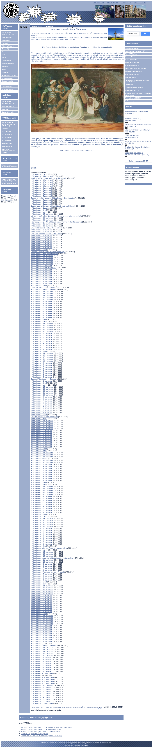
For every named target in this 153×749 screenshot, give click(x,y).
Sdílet (33, 168)
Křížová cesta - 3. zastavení (41, 244)
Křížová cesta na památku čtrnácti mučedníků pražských (52, 558)
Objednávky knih (7, 112)
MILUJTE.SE (140, 2)
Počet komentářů (77, 707)
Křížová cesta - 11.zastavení (42, 184)
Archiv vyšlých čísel (9, 183)
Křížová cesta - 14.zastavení (42, 176)
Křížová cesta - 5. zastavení (41, 240)
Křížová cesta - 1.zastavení (41, 208)
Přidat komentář (91, 707)
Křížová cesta (36, 644)
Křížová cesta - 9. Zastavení (41, 657)
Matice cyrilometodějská (133, 71)
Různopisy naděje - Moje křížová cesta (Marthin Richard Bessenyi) (56, 222)
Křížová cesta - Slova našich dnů (43, 268)
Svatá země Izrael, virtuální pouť (136, 68)
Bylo (3, 52)
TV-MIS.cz (126, 2)
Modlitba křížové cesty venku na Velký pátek (48, 178)
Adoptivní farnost (8, 46)
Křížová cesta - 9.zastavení (41, 188)
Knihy (4, 69)
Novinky (5, 129)
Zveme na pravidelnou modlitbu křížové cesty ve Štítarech (53, 206)
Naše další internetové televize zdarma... (8, 150)
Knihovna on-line (8, 106)
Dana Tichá (39, 707)
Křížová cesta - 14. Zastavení (42, 647)
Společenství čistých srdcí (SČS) (136, 51)
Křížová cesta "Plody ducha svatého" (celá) (47, 572)
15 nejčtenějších (7, 89)
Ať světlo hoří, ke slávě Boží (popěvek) (34, 734)
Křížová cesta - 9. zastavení (41, 230)
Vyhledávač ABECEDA (133, 98)
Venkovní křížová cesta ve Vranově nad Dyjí (48, 252)
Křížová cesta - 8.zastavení (41, 190)
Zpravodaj (5, 49)
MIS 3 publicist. (7, 137)
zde (15, 196)
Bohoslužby (6, 40)
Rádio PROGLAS (131, 60)
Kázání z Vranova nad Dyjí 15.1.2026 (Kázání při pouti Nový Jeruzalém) (46, 727)
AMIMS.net (98, 2)
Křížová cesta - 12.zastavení (42, 182)
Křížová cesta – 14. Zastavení (42, 677)
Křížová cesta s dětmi (39, 459)
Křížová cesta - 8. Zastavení (41, 659)
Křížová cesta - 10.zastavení (42, 186)
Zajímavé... (5, 72)
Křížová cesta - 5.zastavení (41, 196)
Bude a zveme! (7, 37)
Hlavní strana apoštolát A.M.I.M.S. (9, 102)
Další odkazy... (130, 101)
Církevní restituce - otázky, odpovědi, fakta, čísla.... (138, 94)
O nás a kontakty (7, 81)
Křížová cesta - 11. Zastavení (42, 653)
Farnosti (5, 43)
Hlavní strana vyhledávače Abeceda (9, 165)
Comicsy (5, 109)
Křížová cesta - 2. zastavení (41, 246)
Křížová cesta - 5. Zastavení (41, 665)
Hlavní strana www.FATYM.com (8, 33)
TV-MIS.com (112, 2)
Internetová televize (132, 63)
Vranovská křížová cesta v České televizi (46, 228)
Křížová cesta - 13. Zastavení (42, 649)
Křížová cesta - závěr (39, 174)
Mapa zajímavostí (8, 63)
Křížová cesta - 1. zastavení (41, 248)
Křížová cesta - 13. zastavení (42, 218)
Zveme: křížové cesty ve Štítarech (44, 379)
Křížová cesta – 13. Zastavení (42, 679)
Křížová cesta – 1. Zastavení (42, 673)
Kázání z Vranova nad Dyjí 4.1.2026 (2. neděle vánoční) (40, 732)
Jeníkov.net (129, 85)
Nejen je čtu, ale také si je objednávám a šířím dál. (134, 154)
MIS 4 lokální (6, 140)
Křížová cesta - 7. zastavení (41, 236)
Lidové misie (6, 60)
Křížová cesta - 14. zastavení (42, 214)
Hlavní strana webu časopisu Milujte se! (9, 180)
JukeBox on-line (131, 77)
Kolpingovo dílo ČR (132, 90)
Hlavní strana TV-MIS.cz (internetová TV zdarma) (8, 124)
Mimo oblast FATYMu (9, 75)
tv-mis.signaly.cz (9, 199)
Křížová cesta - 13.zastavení (42, 180)
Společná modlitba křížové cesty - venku (46, 234)
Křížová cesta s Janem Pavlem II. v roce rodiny (49, 548)
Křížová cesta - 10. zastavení (42, 226)
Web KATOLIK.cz (131, 54)
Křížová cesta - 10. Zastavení (42, 655)
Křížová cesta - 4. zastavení (41, 242)
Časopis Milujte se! (132, 48)
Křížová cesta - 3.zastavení (41, 202)
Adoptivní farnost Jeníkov (134, 87)
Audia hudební (7, 143)
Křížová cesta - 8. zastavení (41, 232)
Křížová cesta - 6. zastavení (41, 238)
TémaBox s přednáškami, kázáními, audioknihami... (137, 81)
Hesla (4, 57)
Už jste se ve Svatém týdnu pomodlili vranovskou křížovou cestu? (56, 216)
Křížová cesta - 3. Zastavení (41, 669)
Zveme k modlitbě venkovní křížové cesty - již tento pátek (52, 198)
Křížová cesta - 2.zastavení (41, 204)
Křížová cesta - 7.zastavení (41, 192)
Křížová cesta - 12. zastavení (42, 220)
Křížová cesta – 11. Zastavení (42, 683)
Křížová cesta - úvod (39, 210)
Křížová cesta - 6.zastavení (41, 194)
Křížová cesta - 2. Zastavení (41, 671)
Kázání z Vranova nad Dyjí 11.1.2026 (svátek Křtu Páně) (41, 729)
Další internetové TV (132, 65)
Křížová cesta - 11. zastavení (42, 224)
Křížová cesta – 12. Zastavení (42, 681)
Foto (3, 55)
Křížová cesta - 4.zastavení (41, 200)
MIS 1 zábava (6, 131)
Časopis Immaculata (132, 74)
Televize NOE (129, 57)
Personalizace (7, 86)
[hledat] (132, 34)
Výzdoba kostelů (7, 78)
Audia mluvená (7, 146)
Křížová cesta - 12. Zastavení (42, 651)
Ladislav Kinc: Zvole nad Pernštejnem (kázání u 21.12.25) (41, 736)
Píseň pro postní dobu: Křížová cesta (45, 288)
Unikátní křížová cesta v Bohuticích (44, 417)
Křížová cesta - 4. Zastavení (41, 667)
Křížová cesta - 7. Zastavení (41, 661)
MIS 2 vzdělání (7, 134)
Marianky (5, 66)
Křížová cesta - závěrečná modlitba (44, 254)
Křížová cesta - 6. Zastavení (41, 663)
